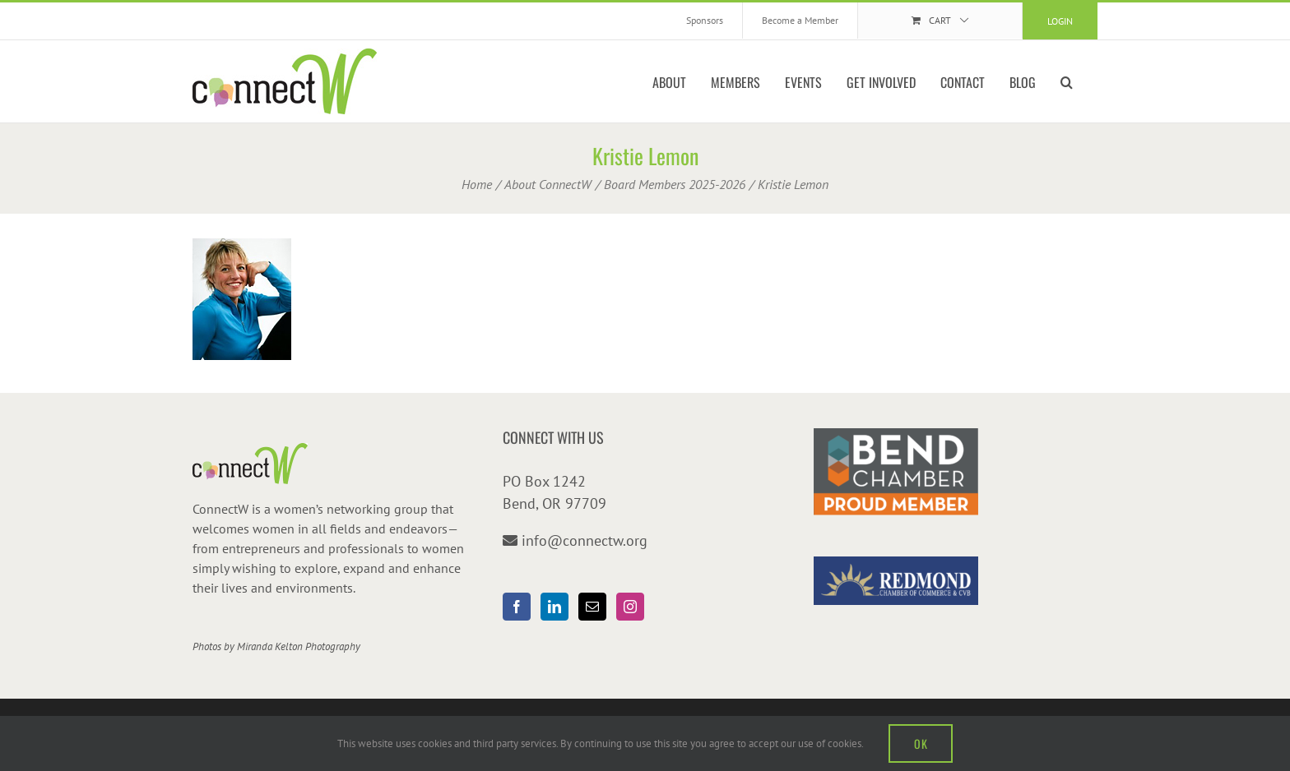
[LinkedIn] (554, 607)
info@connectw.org (584, 540)
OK (920, 743)
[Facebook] (517, 607)
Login (1060, 21)
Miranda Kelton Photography (298, 646)
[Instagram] (630, 607)
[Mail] (592, 607)
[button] (1066, 81)
